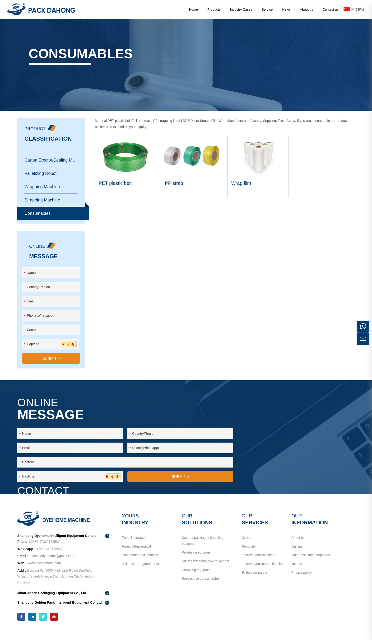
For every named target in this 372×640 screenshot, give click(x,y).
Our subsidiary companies (310, 561)
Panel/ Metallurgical (136, 552)
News (286, 9)
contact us (277, 468)
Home (193, 9)
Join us (296, 571)
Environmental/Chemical (140, 561)
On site (246, 542)
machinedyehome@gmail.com (308, 446)
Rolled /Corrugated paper (141, 571)
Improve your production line (262, 571)
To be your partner (254, 581)
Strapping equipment (197, 577)
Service (267, 9)
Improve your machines (258, 561)
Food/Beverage (133, 542)
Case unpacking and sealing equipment (202, 545)
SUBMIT (52, 364)
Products (213, 9)
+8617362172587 (304, 438)
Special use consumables (200, 586)
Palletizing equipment (197, 558)
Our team (297, 552)
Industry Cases (241, 9)
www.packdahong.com (45, 568)
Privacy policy (301, 581)
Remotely (248, 552)
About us (306, 9)
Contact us (331, 9)
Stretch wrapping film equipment (205, 567)
